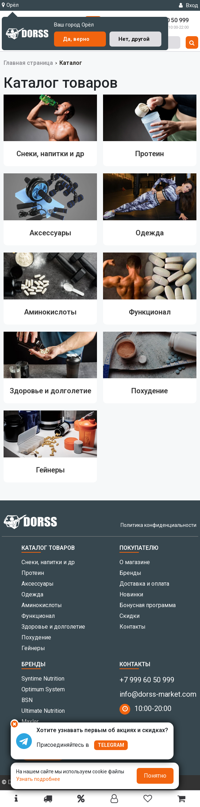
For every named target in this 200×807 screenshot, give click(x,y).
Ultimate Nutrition (43, 710)
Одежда (32, 594)
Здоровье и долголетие (53, 626)
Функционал (38, 616)
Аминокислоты (41, 605)
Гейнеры (33, 648)
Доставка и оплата (144, 583)
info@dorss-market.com (157, 694)
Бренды (130, 573)
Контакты (132, 626)
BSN (27, 700)
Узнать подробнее (38, 779)
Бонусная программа (147, 605)
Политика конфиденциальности (158, 525)
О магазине (134, 562)
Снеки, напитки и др (48, 562)
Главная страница (28, 62)
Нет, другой (134, 39)
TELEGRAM (111, 745)
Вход (188, 5)
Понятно (155, 775)
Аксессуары (37, 583)
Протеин (32, 573)
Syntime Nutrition (42, 678)
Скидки (129, 616)
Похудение (36, 637)
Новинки (131, 594)
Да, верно (76, 39)
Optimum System (43, 689)
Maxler (30, 721)
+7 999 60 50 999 (146, 680)
